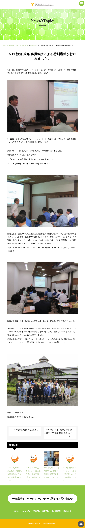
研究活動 (36, 511)
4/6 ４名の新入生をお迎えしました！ (25, 431)
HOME (16, 511)
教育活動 (45, 511)
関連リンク (67, 511)
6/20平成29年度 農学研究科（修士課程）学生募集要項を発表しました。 (58, 433)
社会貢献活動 (56, 511)
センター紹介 (26, 511)
